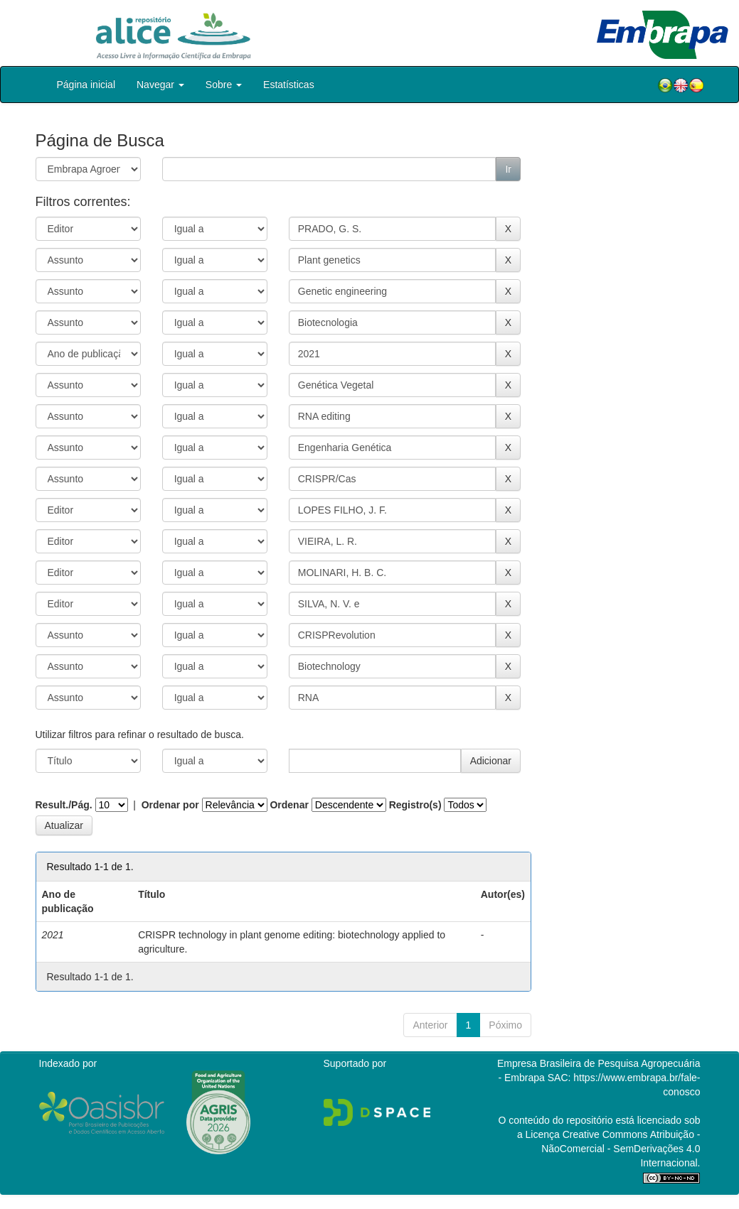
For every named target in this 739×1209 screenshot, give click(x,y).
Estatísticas (288, 84)
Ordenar (289, 804)
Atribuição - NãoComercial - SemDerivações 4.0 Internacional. (620, 1149)
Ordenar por (170, 804)
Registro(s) (415, 804)
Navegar (160, 84)
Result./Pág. (64, 804)
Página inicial (86, 84)
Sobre (224, 84)
